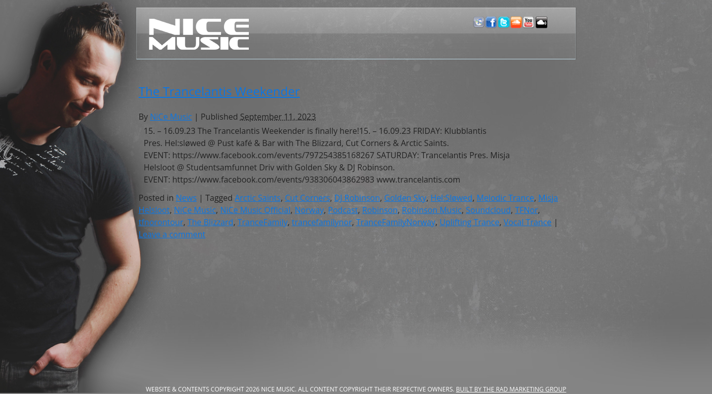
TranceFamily (263, 222)
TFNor (526, 210)
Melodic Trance (505, 197)
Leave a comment (172, 234)
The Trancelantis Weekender (219, 91)
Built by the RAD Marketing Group (511, 389)
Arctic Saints (258, 197)
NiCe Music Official (255, 210)
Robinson (380, 210)
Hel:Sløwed (452, 197)
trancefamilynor (322, 222)
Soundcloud (488, 210)
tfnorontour (161, 222)
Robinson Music (432, 210)
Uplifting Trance (469, 222)
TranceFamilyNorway (395, 222)
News (186, 197)
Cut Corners (307, 197)
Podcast (343, 210)
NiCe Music (171, 116)
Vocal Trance (528, 222)
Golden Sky (405, 197)
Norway (309, 210)
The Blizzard (210, 222)
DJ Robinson (357, 197)
